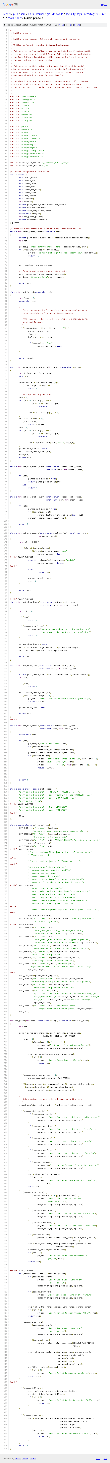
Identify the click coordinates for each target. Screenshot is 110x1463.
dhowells (57, 14)
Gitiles (17, 1458)
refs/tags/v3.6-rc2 (95, 14)
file (61, 25)
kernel (7, 14)
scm (22, 14)
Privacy (25, 1458)
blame (77, 25)
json (105, 1458)
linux (31, 14)
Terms (33, 1458)
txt (98, 1458)
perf (19, 18)
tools (11, 18)
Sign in (104, 4)
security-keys (74, 14)
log (69, 25)
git (48, 14)
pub (15, 14)
